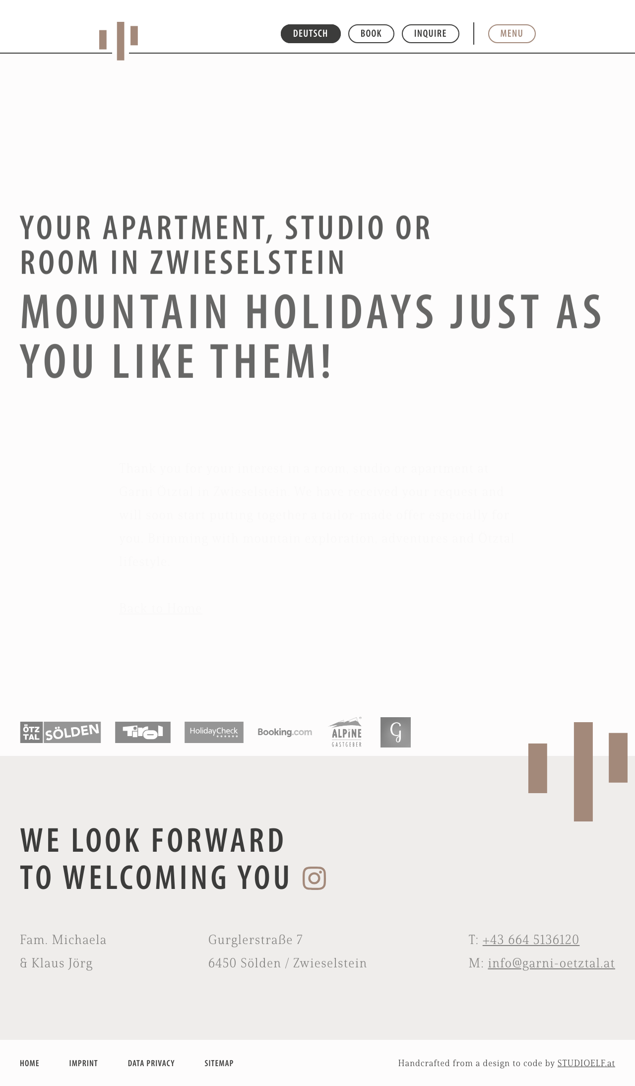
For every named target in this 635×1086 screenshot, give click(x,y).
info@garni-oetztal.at (551, 963)
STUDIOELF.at (586, 1063)
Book (371, 33)
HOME (29, 1063)
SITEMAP (219, 1063)
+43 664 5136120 (531, 940)
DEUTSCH (310, 33)
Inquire (430, 33)
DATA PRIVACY (151, 1063)
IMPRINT (83, 1063)
